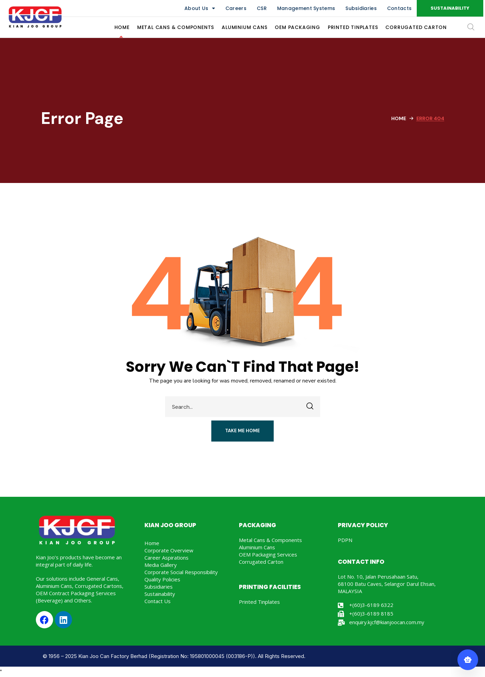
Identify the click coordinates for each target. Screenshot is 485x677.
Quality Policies (162, 579)
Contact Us (157, 601)
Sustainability (159, 593)
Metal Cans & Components (270, 539)
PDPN (345, 539)
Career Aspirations (166, 557)
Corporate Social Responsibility (181, 572)
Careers (235, 8)
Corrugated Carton (261, 561)
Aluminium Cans (257, 547)
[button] (450, 8)
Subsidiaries (361, 8)
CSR (262, 8)
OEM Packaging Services (268, 554)
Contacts (399, 8)
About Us (199, 8)
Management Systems (306, 8)
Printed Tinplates (259, 601)
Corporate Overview (168, 550)
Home (398, 118)
